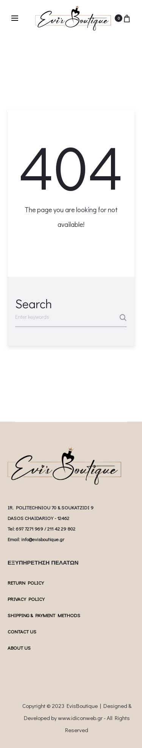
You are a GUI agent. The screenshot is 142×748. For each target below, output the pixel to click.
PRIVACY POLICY (26, 599)
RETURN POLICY (26, 582)
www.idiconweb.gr (80, 718)
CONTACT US (22, 631)
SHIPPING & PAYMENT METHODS (44, 615)
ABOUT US (19, 647)
